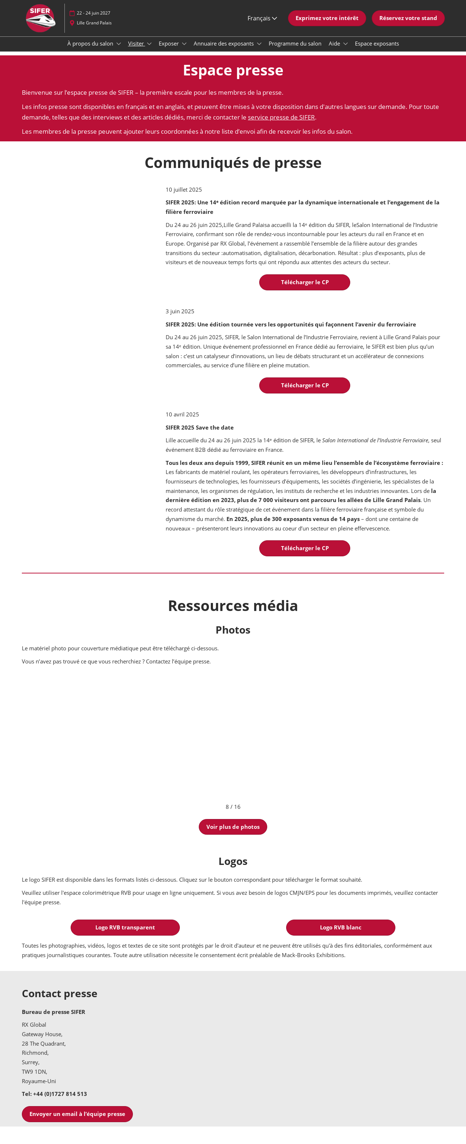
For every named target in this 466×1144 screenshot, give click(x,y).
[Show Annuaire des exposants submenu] (259, 50)
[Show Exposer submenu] (184, 50)
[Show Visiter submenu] (149, 50)
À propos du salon (91, 50)
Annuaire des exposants (224, 50)
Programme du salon (295, 50)
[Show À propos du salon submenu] (118, 50)
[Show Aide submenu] (345, 50)
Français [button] (262, 25)
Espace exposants (377, 50)
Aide (335, 50)
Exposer (169, 50)
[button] (327, 25)
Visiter (136, 50)
